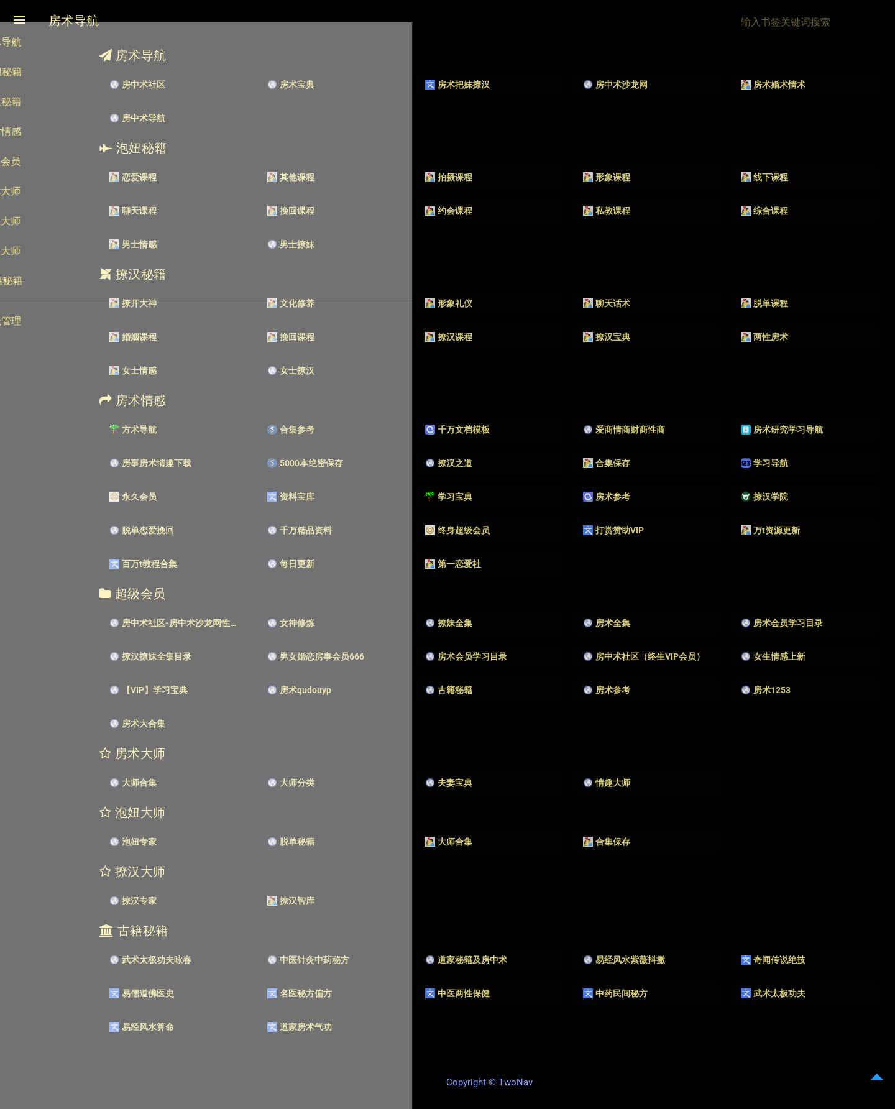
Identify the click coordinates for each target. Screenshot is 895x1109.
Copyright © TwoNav (522, 1084)
